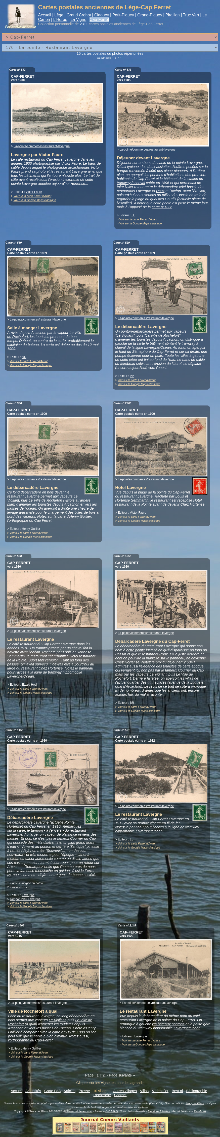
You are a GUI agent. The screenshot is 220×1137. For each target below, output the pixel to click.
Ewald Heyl (29, 684)
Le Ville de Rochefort (45, 500)
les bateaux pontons (168, 1024)
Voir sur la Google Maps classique (34, 199)
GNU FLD (111, 1111)
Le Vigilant (158, 674)
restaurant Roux (155, 654)
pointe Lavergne (24, 184)
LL (133, 215)
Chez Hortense (127, 662)
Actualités (33, 1091)
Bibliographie (196, 1091)
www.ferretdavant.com (79, 1111)
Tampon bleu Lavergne (25, 899)
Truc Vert (191, 15)
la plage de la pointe (150, 492)
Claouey (101, 15)
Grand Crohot (79, 15)
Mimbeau (127, 364)
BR (132, 703)
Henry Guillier (31, 529)
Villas (144, 1091)
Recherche (102, 1095)
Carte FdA (52, 1091)
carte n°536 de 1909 (68, 1032)
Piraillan (172, 15)
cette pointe (135, 650)
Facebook (200, 1111)
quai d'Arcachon (128, 686)
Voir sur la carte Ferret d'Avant (32, 195)
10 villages (101, 1091)
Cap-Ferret (99, 19)
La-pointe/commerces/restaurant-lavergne (42, 146)
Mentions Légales (159, 1111)
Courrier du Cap (191, 670)
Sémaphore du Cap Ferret (153, 351)
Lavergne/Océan (157, 347)
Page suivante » (122, 1075)
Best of (177, 1091)
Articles (69, 1091)
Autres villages (125, 1091)
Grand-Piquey (149, 15)
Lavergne (28, 895)
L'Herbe (60, 19)
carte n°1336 (162, 207)
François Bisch (195, 1103)
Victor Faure (34, 192)
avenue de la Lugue (184, 682)
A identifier (160, 1091)
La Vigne (78, 19)
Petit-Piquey (123, 15)
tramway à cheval (131, 183)
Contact (120, 1095)
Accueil (44, 15)
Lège (58, 15)
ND (24, 357)
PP (132, 376)
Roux (160, 191)
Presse (84, 1091)
